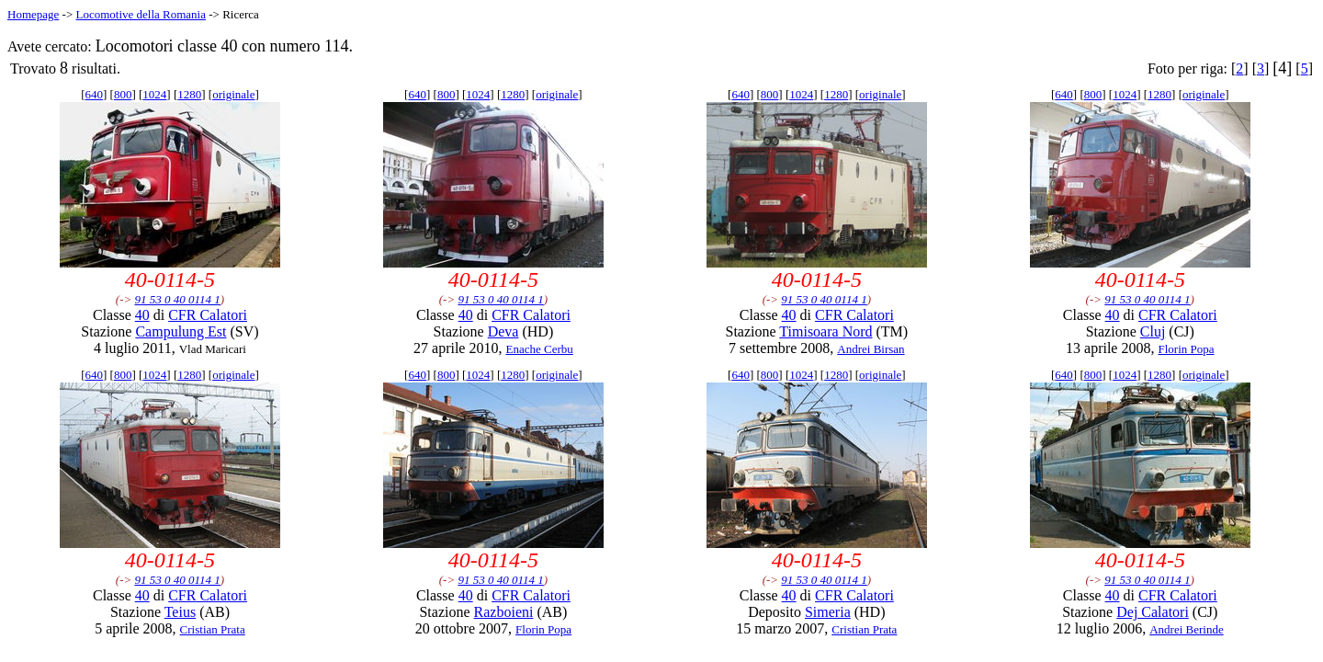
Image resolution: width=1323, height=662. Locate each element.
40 (142, 315)
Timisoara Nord (825, 331)
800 (123, 94)
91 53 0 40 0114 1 (177, 299)
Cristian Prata (212, 629)
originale (233, 94)
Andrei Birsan (870, 349)
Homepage (33, 14)
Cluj (1153, 331)
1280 (189, 94)
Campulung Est (180, 331)
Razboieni (504, 612)
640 (94, 94)
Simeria (828, 612)
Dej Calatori (1152, 612)
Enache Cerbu (538, 349)
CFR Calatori (207, 315)
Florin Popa (1186, 349)
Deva (503, 331)
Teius (180, 612)
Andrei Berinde (1186, 629)
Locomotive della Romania (140, 14)
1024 (154, 94)
